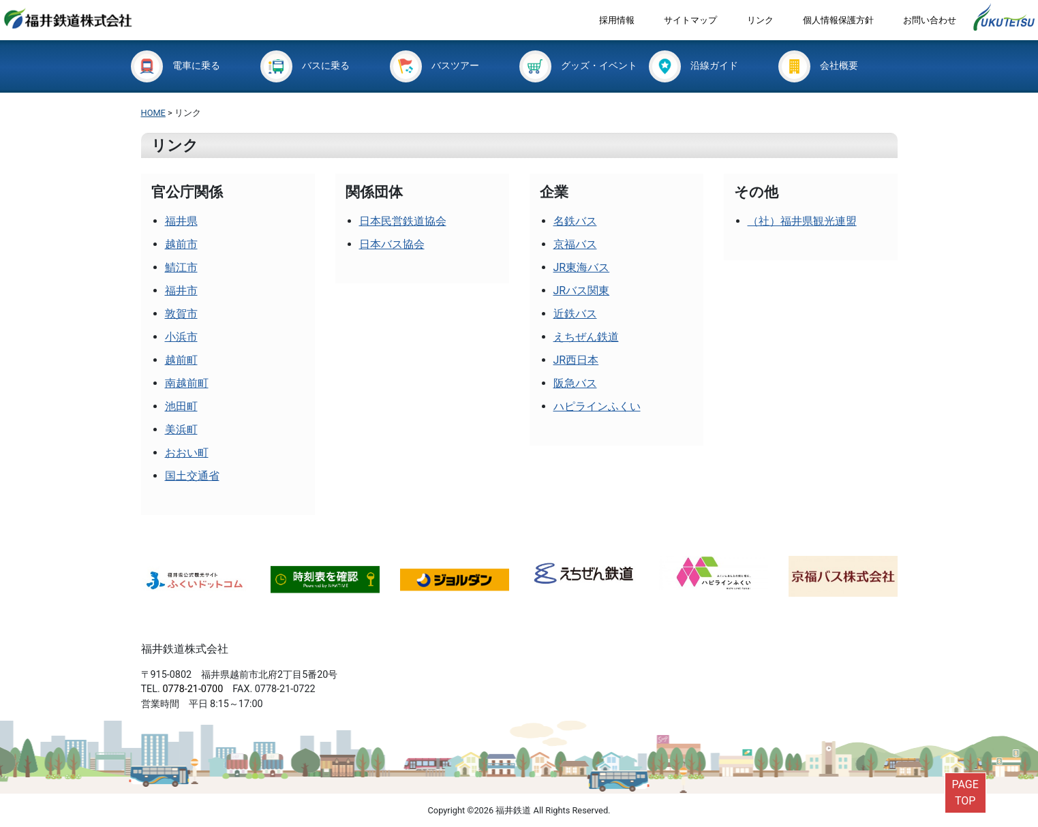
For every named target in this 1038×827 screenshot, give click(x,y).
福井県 (181, 221)
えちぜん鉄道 (586, 336)
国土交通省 (192, 475)
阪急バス (575, 383)
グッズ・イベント (578, 66)
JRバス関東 (581, 290)
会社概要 (818, 66)
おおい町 (187, 452)
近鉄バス (575, 313)
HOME (153, 113)
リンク (760, 20)
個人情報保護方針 (838, 20)
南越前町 (187, 383)
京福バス (575, 244)
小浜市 (181, 336)
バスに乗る (305, 66)
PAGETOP (965, 792)
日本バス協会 (392, 244)
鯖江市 (181, 267)
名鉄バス (575, 221)
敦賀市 (181, 313)
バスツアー (434, 66)
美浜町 (181, 429)
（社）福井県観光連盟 (802, 221)
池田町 (181, 406)
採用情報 (617, 20)
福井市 (181, 290)
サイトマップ (690, 20)
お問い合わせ (929, 20)
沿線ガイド (693, 66)
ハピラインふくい (597, 406)
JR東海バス (581, 267)
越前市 (181, 244)
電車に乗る (175, 66)
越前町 (181, 360)
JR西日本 (576, 360)
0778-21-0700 (192, 689)
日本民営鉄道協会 (402, 221)
